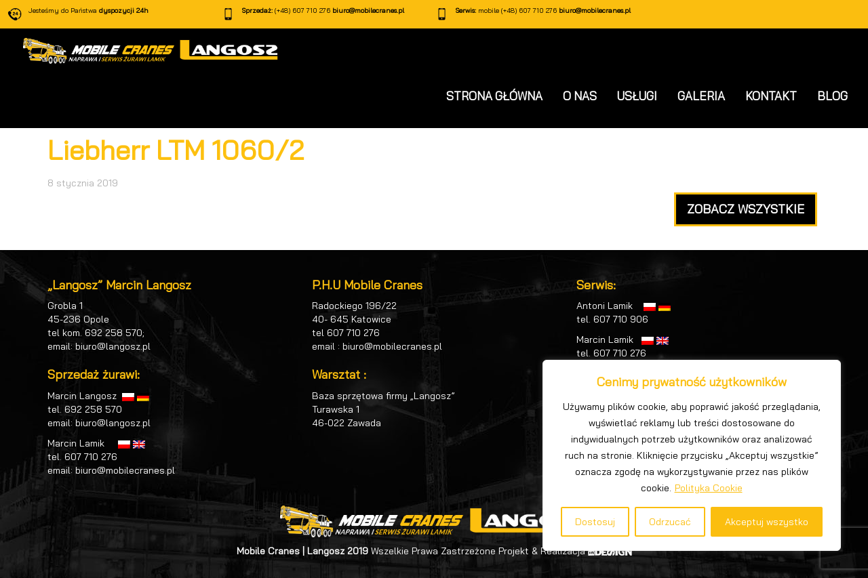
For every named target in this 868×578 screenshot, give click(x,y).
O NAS (580, 96)
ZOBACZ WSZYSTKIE (745, 209)
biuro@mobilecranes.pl (368, 10)
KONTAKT (771, 96)
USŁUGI (637, 96)
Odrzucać (670, 522)
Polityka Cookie (709, 488)
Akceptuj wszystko (766, 522)
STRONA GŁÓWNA (494, 96)
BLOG (832, 96)
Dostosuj (595, 522)
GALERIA (701, 96)
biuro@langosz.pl (113, 346)
